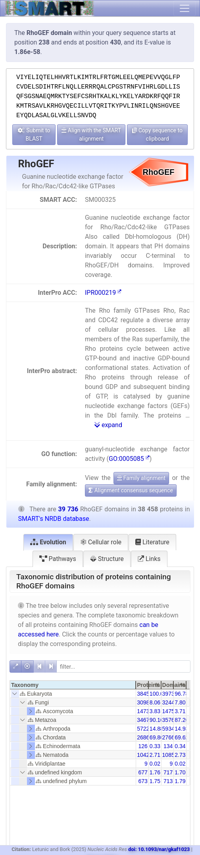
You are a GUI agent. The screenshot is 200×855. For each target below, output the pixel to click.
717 (168, 772)
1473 (143, 711)
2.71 (155, 755)
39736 (170, 694)
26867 (144, 737)
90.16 (156, 720)
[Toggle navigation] (184, 8)
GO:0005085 (129, 458)
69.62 (181, 737)
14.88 (156, 728)
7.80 (180, 702)
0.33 (155, 746)
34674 (144, 720)
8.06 (155, 702)
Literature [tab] (152, 542)
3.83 (155, 711)
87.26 (181, 720)
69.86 (156, 737)
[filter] (123, 666)
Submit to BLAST (34, 134)
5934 (168, 728)
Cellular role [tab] (100, 542)
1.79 (180, 781)
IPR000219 (103, 292)
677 (142, 772)
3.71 (180, 711)
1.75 (155, 781)
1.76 (155, 772)
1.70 (180, 772)
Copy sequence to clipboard (157, 134)
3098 (143, 702)
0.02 (155, 763)
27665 (170, 737)
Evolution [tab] (48, 542)
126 (142, 746)
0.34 (180, 746)
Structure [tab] (107, 559)
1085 (168, 755)
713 (168, 781)
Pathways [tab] (57, 559)
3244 (168, 702)
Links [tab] (149, 559)
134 (168, 746)
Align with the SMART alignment (91, 134)
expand (108, 425)
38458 (144, 694)
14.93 (181, 728)
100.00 (158, 694)
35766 (170, 720)
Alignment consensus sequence (130, 490)
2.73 (180, 755)
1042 (143, 755)
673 (142, 781)
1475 (168, 711)
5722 (143, 728)
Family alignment (141, 478)
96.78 (181, 694)
